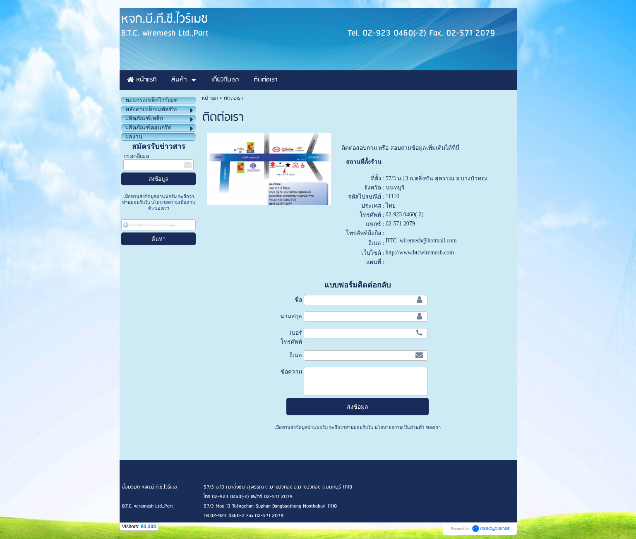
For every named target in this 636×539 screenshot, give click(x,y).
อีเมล (295, 355)
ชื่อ (298, 299)
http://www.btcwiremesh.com (420, 252)
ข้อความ (291, 371)
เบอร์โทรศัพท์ (291, 337)
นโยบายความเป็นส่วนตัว (399, 427)
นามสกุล (291, 316)
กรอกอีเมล (136, 156)
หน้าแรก (210, 98)
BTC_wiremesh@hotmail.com (421, 240)
